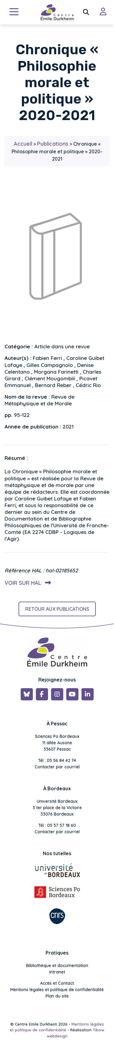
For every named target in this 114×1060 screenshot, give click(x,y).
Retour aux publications (57, 609)
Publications (52, 143)
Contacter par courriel (57, 767)
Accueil (23, 143)
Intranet (57, 972)
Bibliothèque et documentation (57, 965)
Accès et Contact (57, 983)
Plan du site (57, 996)
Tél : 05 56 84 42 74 (57, 760)
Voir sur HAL (27, 582)
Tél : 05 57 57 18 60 (57, 825)
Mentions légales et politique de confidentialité (57, 989)
